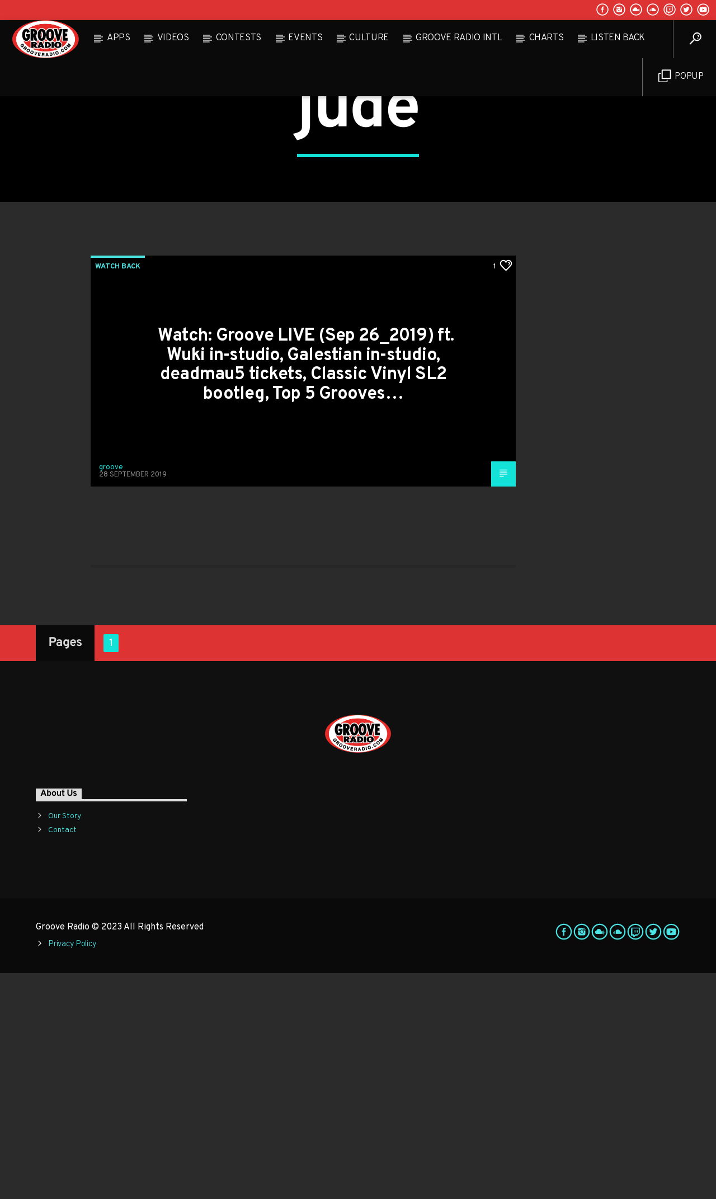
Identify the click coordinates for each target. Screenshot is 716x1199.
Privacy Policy (72, 1170)
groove (111, 693)
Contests (238, 38)
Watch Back (117, 492)
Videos (173, 38)
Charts (546, 38)
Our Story (64, 1042)
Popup (681, 76)
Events (305, 38)
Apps (118, 38)
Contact (62, 1056)
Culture (369, 38)
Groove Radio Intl (459, 38)
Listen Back (618, 38)
